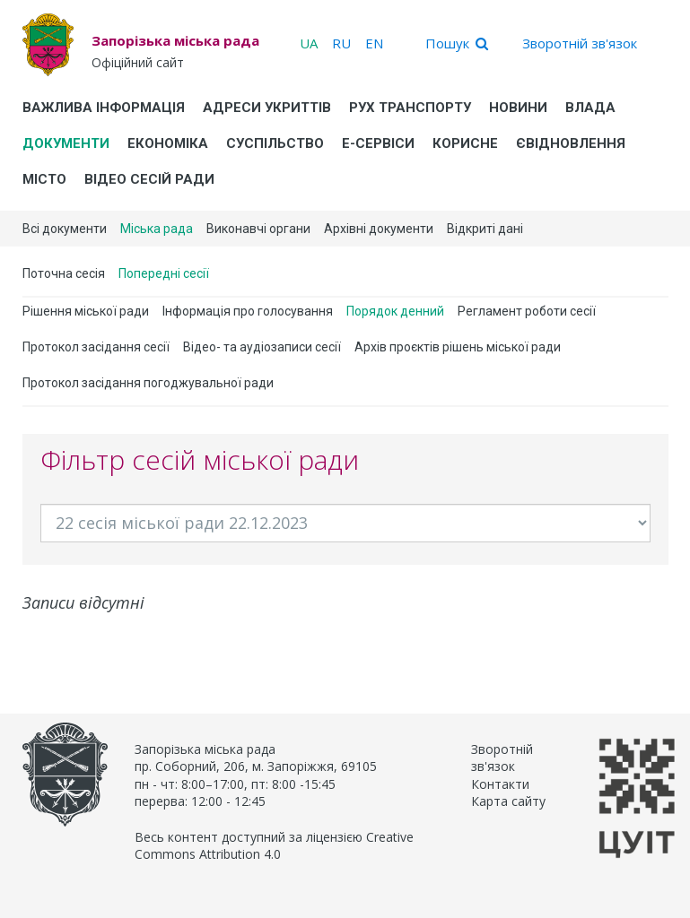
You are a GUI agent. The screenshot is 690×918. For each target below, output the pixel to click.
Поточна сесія (63, 273)
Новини (518, 108)
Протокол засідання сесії (96, 347)
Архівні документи (378, 228)
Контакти (500, 783)
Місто (44, 179)
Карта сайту (508, 801)
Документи (65, 143)
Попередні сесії (163, 273)
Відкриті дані (485, 228)
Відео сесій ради (149, 179)
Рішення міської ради (85, 311)
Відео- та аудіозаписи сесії (262, 347)
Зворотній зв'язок (579, 43)
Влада (590, 108)
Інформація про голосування (247, 311)
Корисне (465, 143)
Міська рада (156, 228)
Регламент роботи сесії (527, 311)
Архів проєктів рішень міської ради (457, 347)
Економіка (167, 143)
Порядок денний (395, 311)
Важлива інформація (103, 108)
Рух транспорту (410, 108)
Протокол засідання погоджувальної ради (148, 383)
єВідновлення (570, 143)
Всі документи (64, 228)
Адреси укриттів (267, 108)
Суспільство (275, 143)
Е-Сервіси (378, 143)
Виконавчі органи (258, 228)
